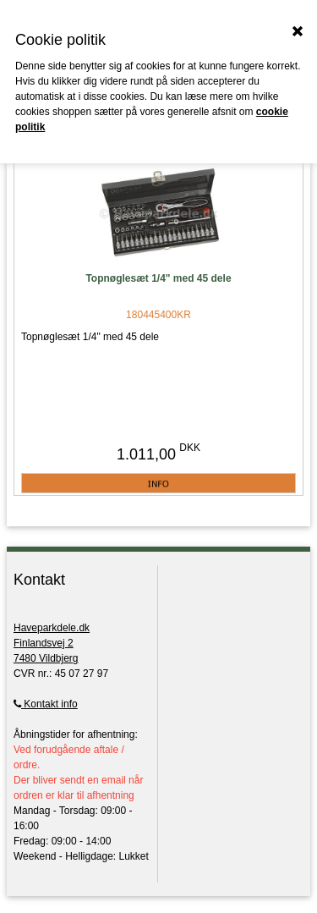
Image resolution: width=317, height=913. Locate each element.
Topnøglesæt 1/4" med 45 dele (158, 278)
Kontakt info (46, 704)
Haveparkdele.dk (52, 628)
